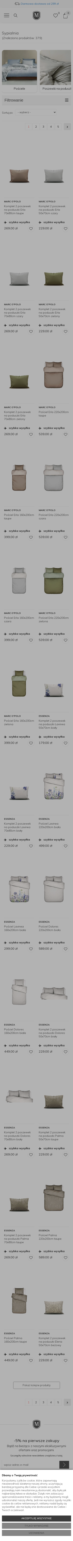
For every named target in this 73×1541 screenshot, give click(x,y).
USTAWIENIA (36, 1532)
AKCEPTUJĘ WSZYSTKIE (36, 1518)
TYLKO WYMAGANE (37, 1525)
